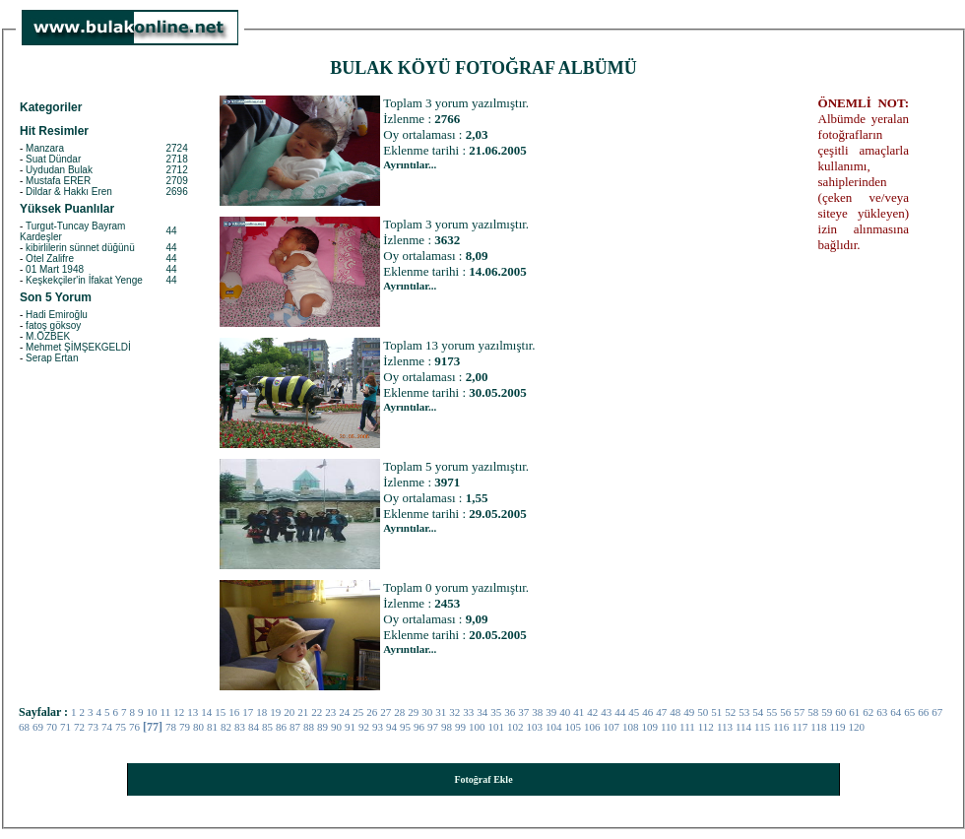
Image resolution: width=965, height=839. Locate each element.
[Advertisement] (696, 391)
